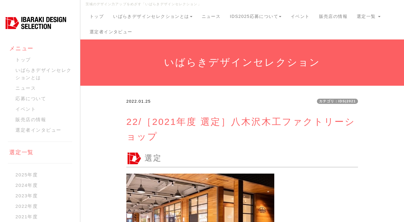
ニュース (211, 16)
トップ (97, 16)
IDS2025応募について (255, 16)
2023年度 (26, 195)
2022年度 (26, 206)
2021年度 (26, 216)
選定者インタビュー (111, 31)
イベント (300, 16)
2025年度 (26, 174)
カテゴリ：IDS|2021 (337, 101)
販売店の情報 (333, 16)
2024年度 (26, 185)
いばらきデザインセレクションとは (152, 16)
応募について (30, 98)
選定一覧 (369, 16)
